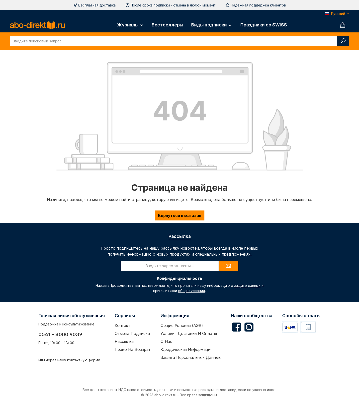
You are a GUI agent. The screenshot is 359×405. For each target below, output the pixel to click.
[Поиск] (343, 41)
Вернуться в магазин (179, 215)
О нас (166, 341)
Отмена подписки (132, 333)
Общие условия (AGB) (182, 325)
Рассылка (124, 341)
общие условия (191, 291)
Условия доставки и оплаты (189, 333)
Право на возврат (133, 349)
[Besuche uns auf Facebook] (236, 327)
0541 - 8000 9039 (60, 334)
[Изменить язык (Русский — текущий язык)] (337, 13)
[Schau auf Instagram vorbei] (249, 327)
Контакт (122, 325)
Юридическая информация (186, 349)
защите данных (247, 285)
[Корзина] (343, 25)
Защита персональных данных (191, 357)
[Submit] (228, 266)
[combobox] (173, 41)
